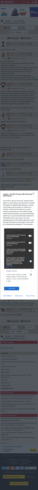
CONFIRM (11, 288)
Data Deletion (7, 296)
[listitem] (19, 230)
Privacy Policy (30, 296)
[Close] (34, 194)
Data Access (19, 296)
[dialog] (19, 245)
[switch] (30, 236)
